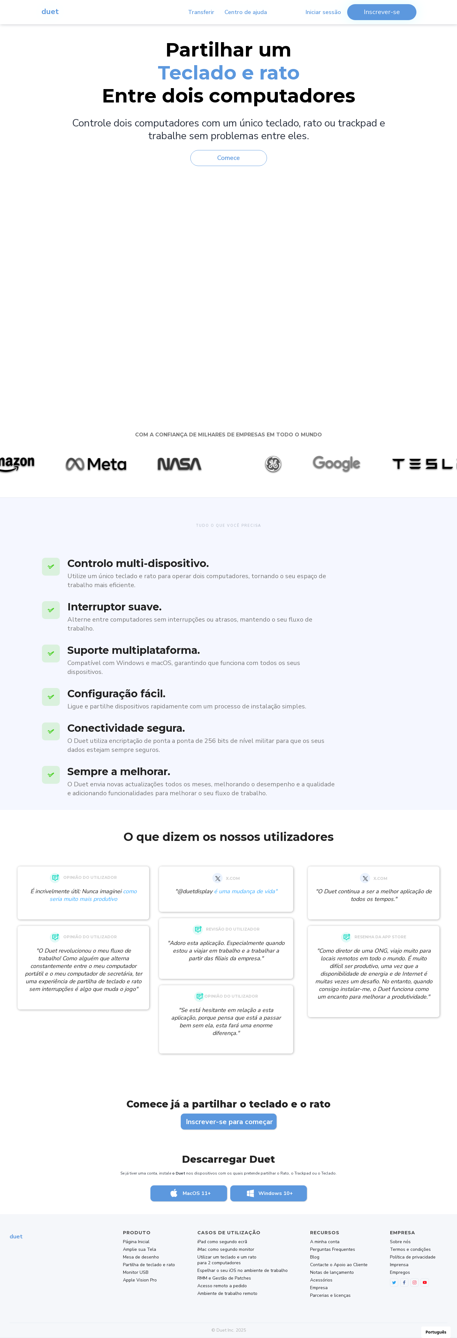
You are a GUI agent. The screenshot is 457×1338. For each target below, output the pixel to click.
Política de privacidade (413, 1257)
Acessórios (321, 1280)
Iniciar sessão (323, 12)
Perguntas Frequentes (332, 1249)
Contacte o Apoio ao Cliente (339, 1265)
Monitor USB (136, 1272)
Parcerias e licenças (330, 1295)
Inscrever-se (382, 12)
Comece (228, 158)
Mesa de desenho (141, 1257)
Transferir (201, 12)
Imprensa (399, 1265)
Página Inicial (136, 1242)
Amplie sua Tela (139, 1249)
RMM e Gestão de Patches (224, 1278)
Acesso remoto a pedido (222, 1286)
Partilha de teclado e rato (149, 1265)
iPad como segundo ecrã (222, 1242)
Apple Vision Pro (140, 1280)
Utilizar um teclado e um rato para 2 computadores (226, 1260)
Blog (314, 1257)
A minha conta (324, 1242)
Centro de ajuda (246, 12)
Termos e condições (410, 1249)
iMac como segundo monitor (225, 1249)
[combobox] (436, 1332)
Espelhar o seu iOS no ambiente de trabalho (242, 1271)
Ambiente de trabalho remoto (227, 1293)
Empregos (400, 1272)
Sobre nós (400, 1242)
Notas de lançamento (332, 1272)
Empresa (319, 1288)
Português (436, 1332)
